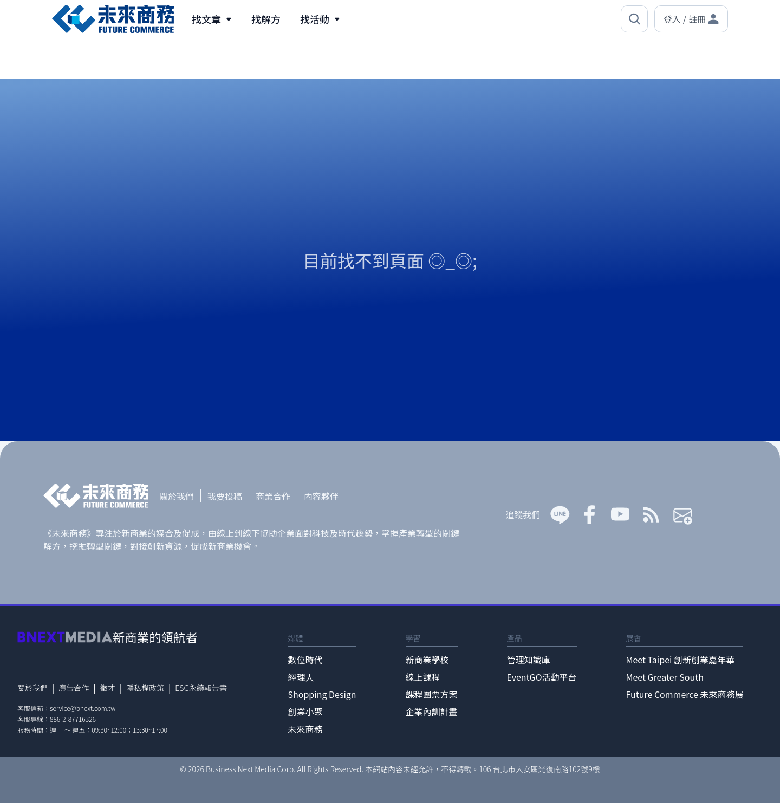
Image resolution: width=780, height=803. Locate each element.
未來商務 (305, 728)
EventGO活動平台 (542, 676)
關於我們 (176, 495)
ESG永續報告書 (201, 687)
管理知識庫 (528, 659)
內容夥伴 (321, 495)
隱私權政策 (145, 687)
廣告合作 (73, 687)
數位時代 (305, 659)
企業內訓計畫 (432, 711)
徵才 (107, 687)
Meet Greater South (665, 676)
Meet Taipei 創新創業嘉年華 (680, 659)
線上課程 (423, 676)
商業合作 (273, 495)
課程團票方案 (432, 694)
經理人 (301, 676)
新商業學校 (427, 659)
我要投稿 (224, 495)
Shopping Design (322, 694)
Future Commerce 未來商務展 (685, 694)
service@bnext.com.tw (83, 708)
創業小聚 (305, 711)
